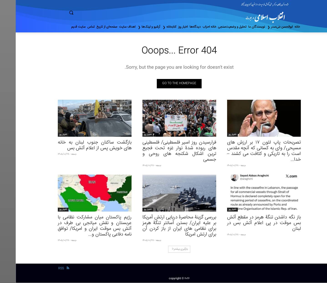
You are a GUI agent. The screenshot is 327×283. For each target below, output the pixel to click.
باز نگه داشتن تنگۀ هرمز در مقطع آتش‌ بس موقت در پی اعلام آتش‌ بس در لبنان (248, 223)
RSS (45, 269)
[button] (90, 12)
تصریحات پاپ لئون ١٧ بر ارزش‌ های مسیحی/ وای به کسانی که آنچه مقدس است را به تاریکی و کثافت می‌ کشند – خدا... (248, 151)
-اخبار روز (217, 135)
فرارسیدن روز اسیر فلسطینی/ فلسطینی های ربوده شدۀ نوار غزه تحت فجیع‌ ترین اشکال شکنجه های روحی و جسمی (163, 151)
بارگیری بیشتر (164, 249)
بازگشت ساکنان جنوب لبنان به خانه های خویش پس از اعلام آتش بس (79, 145)
